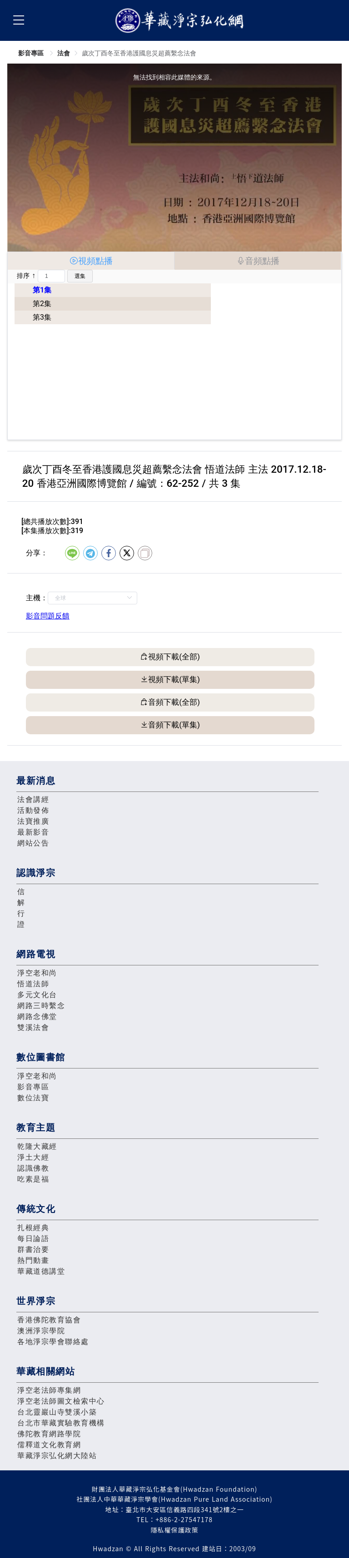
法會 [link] (63, 53)
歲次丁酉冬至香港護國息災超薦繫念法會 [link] (139, 53)
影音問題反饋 (48, 616)
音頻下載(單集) (174, 724)
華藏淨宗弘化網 (181, 20)
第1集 (42, 290)
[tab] (90, 261)
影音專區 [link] (31, 53)
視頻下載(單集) (174, 679)
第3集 (42, 317)
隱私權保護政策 (175, 1529)
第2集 (42, 303)
